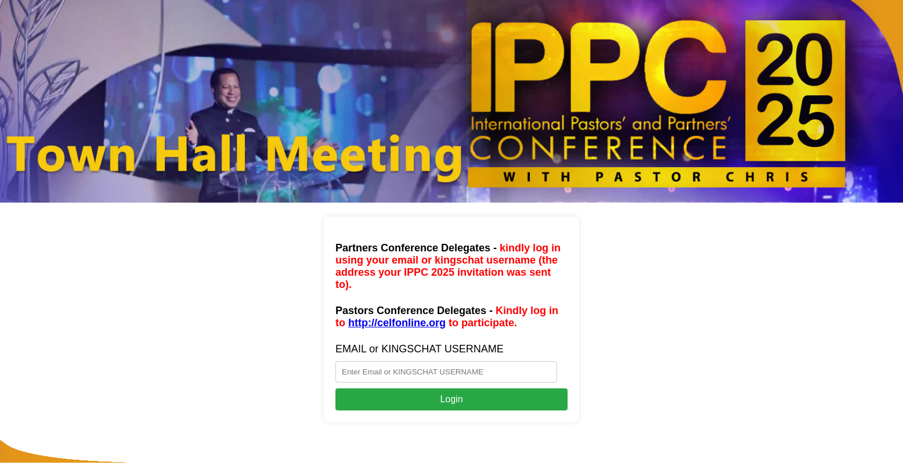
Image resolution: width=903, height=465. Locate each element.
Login (451, 399)
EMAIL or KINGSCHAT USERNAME (419, 349)
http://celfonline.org (397, 323)
